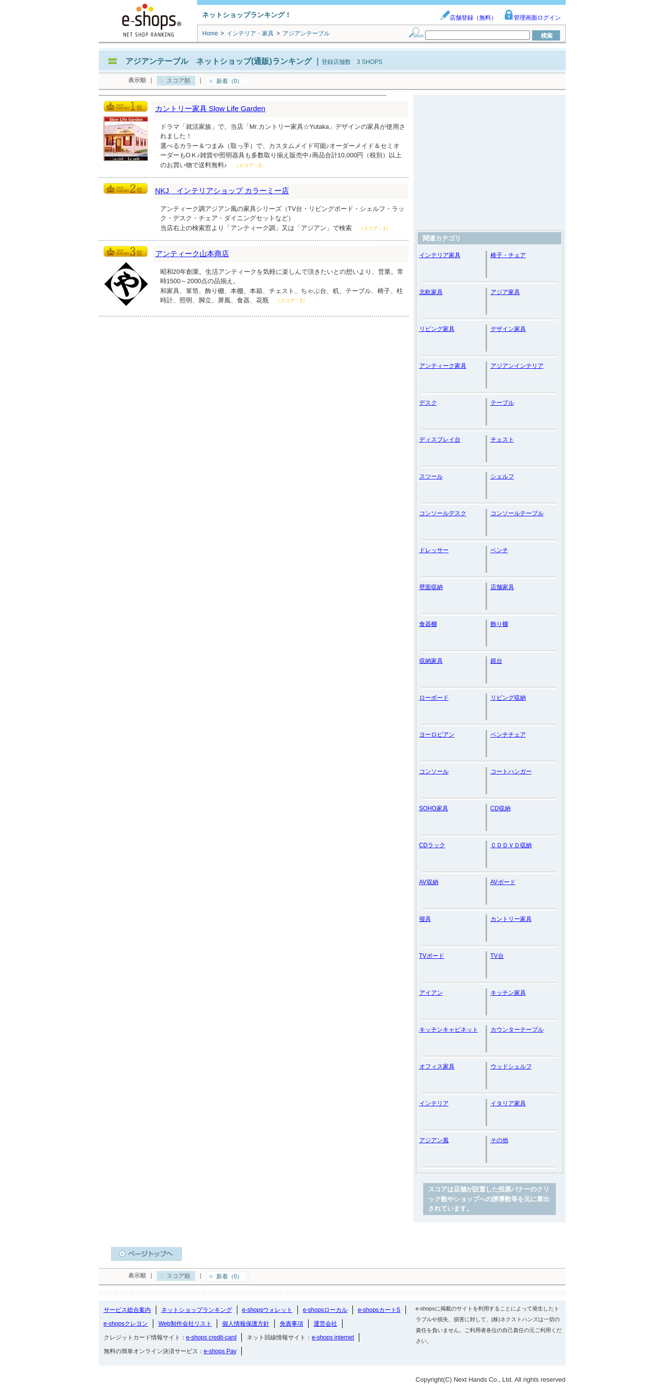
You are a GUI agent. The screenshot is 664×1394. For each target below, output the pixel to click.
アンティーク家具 (442, 365)
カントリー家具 (511, 919)
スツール (431, 476)
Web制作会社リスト (184, 1323)
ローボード (434, 697)
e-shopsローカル (325, 1309)
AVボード (503, 882)
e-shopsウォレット (267, 1309)
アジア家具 (505, 292)
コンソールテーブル (517, 513)
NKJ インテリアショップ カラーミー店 (222, 190)
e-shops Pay (220, 1351)
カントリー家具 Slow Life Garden (210, 108)
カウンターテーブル (517, 1029)
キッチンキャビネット (448, 1029)
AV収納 (428, 882)
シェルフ (502, 476)
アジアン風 (434, 1140)
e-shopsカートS (379, 1309)
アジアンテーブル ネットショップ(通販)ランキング (218, 61)
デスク (428, 402)
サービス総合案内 (127, 1309)
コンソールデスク (442, 513)
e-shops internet (333, 1337)
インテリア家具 (440, 255)
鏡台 (496, 660)
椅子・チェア (508, 255)
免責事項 (291, 1323)
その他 (499, 1140)
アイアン (431, 992)
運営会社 (325, 1323)
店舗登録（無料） (468, 17)
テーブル (502, 402)
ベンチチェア (508, 734)
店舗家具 (502, 587)
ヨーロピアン (437, 734)
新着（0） (229, 81)
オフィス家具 (437, 1066)
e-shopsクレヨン (126, 1323)
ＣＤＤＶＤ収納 (511, 845)
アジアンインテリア (517, 365)
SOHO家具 (433, 808)
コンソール (434, 771)
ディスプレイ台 (440, 439)
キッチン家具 (508, 992)
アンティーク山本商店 (192, 253)
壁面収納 (431, 587)
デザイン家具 (508, 329)
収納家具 (431, 660)
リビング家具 (437, 329)
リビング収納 (508, 697)
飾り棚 (499, 624)
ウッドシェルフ (511, 1066)
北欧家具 (431, 292)
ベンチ (499, 550)
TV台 (497, 955)
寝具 (425, 919)
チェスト (502, 439)
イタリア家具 (508, 1103)
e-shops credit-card (211, 1337)
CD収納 (501, 808)
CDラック (432, 845)
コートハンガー (511, 771)
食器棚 (428, 624)
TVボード (431, 955)
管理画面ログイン (532, 17)
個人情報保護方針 (245, 1323)
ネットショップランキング (196, 1309)
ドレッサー (434, 550)
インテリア (434, 1103)
